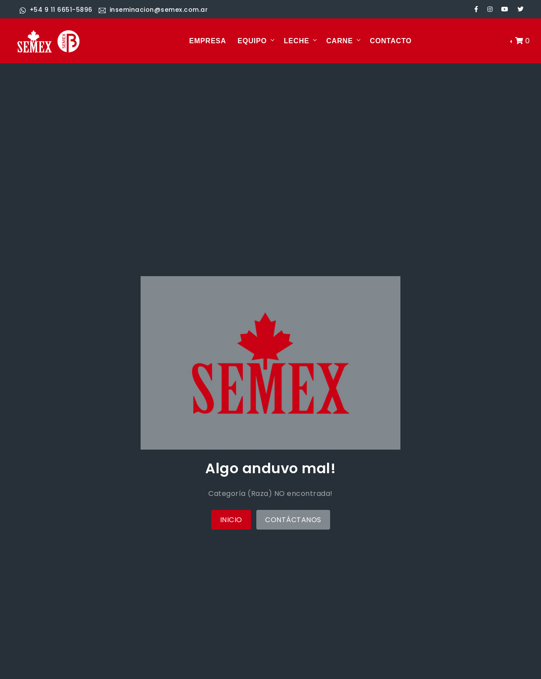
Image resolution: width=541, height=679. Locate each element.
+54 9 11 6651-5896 (56, 9)
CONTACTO (391, 41)
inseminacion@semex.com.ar (153, 9)
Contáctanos (293, 520)
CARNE (339, 41)
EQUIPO (252, 41)
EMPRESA (207, 41)
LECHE (296, 41)
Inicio (231, 520)
